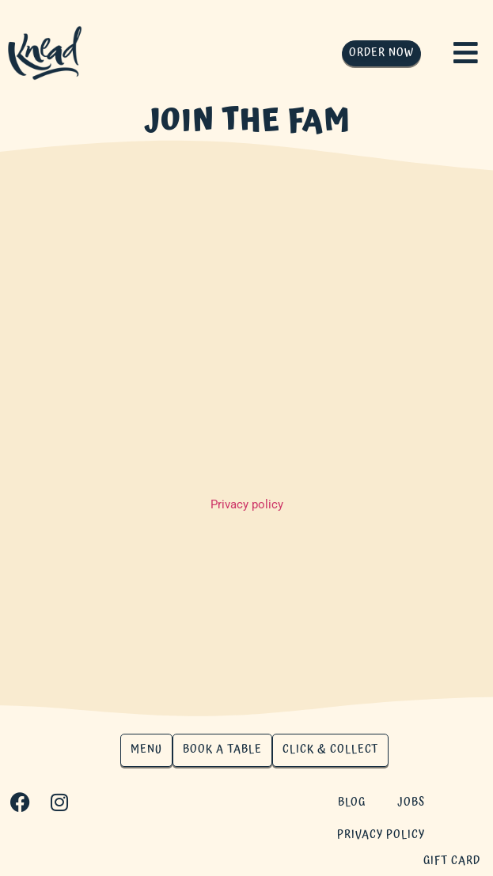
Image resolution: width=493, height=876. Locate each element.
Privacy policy (246, 504)
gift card (451, 861)
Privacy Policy (381, 835)
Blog (352, 802)
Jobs (411, 802)
